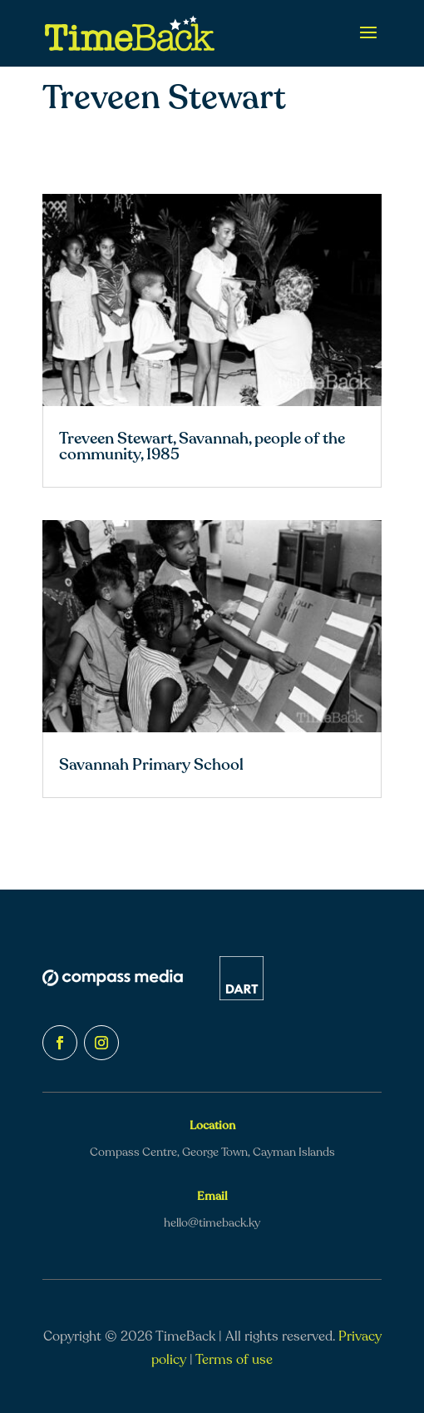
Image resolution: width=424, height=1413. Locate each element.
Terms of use (234, 1360)
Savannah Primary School (151, 765)
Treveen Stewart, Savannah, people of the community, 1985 (202, 446)
